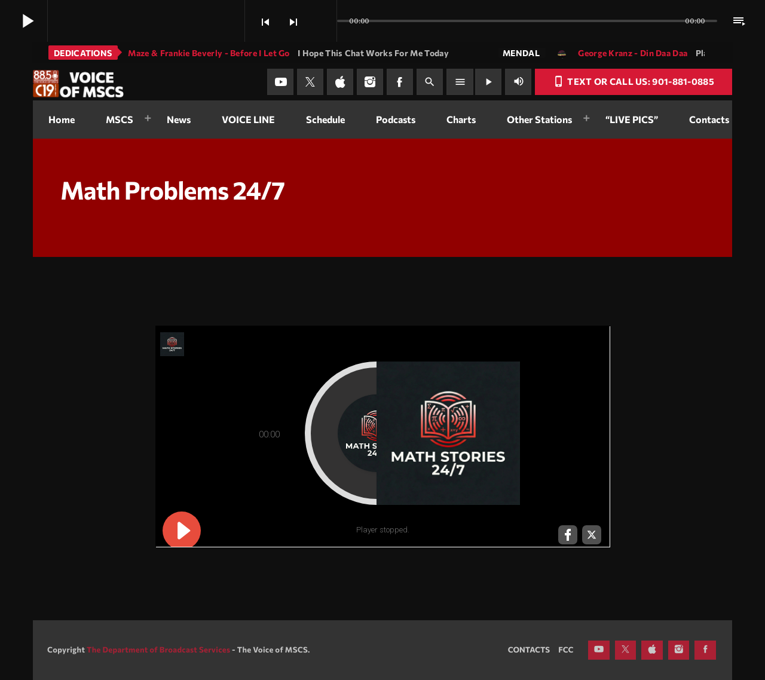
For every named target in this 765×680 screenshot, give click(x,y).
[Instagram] (370, 82)
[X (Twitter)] (310, 82)
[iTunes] (340, 82)
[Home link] (78, 81)
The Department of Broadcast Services (158, 649)
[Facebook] (400, 82)
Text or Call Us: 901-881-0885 (633, 81)
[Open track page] (324, 21)
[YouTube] (280, 82)
